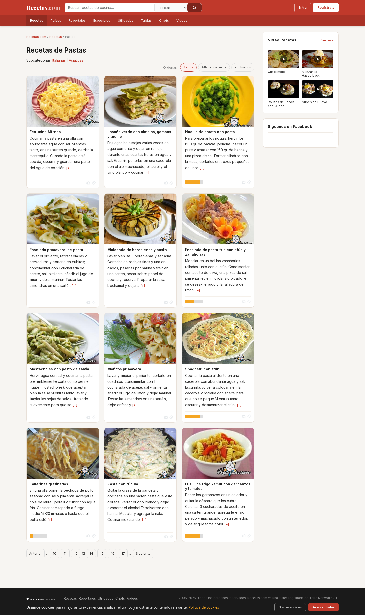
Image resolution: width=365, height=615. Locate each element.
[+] (68, 168)
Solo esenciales (290, 607)
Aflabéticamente (214, 67)
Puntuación (243, 67)
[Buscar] (194, 7)
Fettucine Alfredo (45, 132)
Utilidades (125, 20)
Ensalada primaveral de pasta (56, 249)
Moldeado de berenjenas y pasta (137, 249)
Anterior (35, 553)
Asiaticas (76, 60)
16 (112, 553)
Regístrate (325, 7)
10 (54, 553)
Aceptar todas (324, 607)
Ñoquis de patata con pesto (210, 132)
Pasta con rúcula (122, 484)
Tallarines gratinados (49, 484)
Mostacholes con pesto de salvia (59, 369)
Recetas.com (36, 37)
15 (102, 553)
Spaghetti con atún (202, 369)
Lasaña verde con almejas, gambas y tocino (139, 134)
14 (91, 553)
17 (123, 553)
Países (56, 20)
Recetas (36, 20)
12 (76, 553)
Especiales (101, 20)
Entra (303, 7)
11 (65, 553)
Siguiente (143, 553)
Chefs (164, 20)
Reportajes (77, 20)
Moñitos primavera (124, 369)
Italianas (59, 60)
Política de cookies (204, 607)
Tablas (146, 20)
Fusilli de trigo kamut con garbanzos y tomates (217, 486)
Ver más (327, 40)
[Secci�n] (170, 7)
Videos (181, 20)
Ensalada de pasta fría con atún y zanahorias (215, 251)
